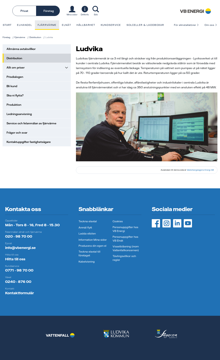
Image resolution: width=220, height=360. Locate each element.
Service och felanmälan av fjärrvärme (31, 123)
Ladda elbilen (87, 233)
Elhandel (24, 25)
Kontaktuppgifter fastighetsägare (29, 142)
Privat (24, 11)
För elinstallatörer (186, 25)
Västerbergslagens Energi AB (200, 170)
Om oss (211, 25)
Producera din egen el (92, 245)
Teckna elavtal (88, 221)
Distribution (35, 37)
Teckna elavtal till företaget (89, 253)
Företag (48, 11)
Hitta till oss (15, 259)
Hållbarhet (85, 25)
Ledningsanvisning (19, 114)
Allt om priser (37, 67)
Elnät (66, 25)
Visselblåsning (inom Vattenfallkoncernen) (126, 248)
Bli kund (12, 86)
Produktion (14, 104)
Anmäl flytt (85, 227)
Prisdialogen (15, 77)
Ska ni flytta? (15, 95)
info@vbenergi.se (20, 248)
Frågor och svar (17, 132)
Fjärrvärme (47, 25)
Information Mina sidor (93, 239)
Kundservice (111, 25)
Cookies (118, 221)
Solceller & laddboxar (145, 25)
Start (7, 25)
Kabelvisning (87, 261)
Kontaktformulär (19, 293)
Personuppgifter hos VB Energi (125, 229)
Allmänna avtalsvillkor (21, 49)
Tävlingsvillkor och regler (124, 258)
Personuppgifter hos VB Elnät (125, 238)
